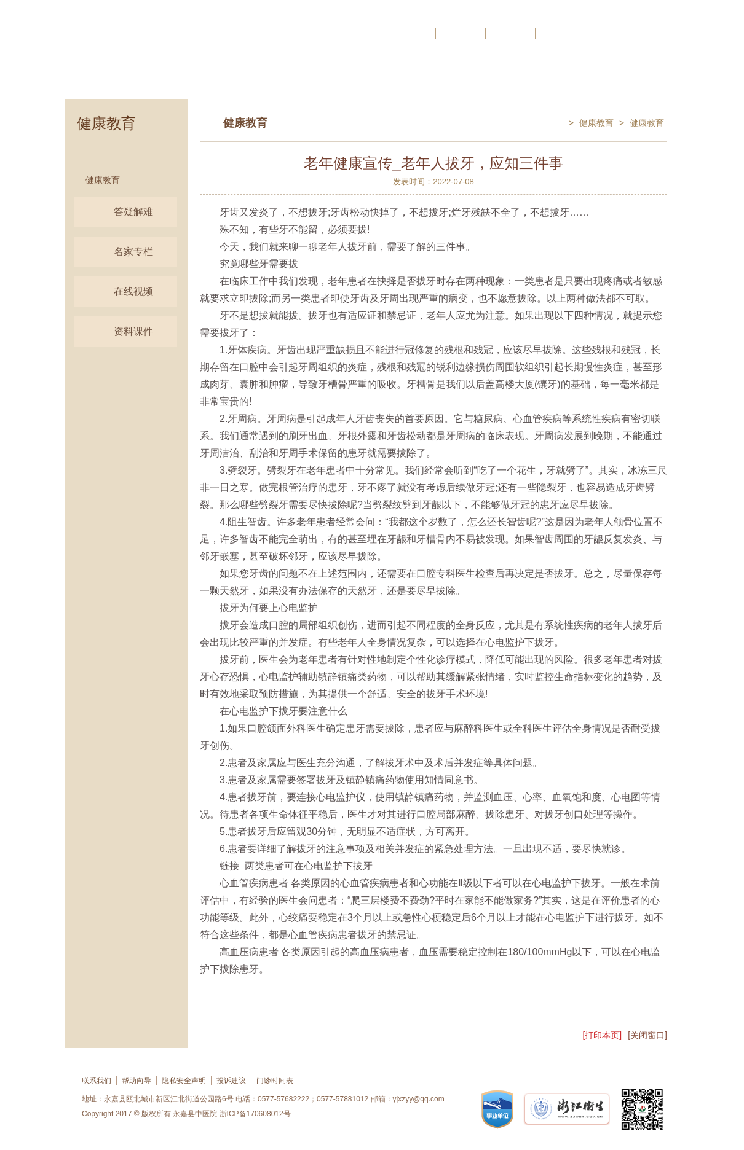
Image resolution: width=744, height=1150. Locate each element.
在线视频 (117, 291)
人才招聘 (659, 33)
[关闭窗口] (647, 1035)
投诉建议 (231, 1080)
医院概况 (361, 33)
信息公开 (510, 33)
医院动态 (410, 33)
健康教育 (102, 180)
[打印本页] (602, 1035)
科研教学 (460, 33)
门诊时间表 (274, 1080)
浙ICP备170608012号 (255, 1113)
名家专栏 (117, 252)
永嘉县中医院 (195, 1113)
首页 (321, 33)
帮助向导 (136, 1080)
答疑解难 (117, 212)
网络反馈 (560, 33)
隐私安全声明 (184, 1080)
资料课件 (117, 331)
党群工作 (610, 33)
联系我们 (96, 1080)
